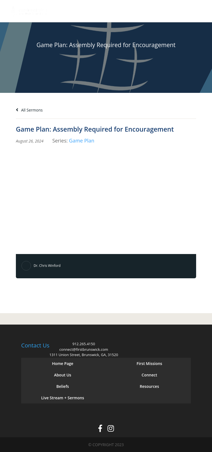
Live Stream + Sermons (62, 397)
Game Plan (81, 140)
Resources (149, 386)
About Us (62, 375)
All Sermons (29, 110)
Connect (149, 375)
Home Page (62, 363)
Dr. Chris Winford (47, 265)
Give (181, 11)
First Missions (149, 363)
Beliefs (62, 386)
